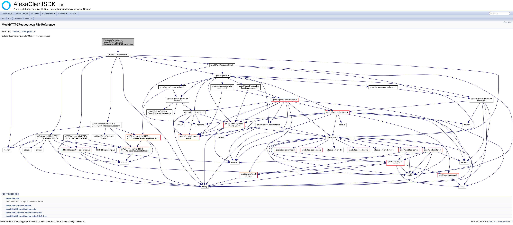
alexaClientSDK (12, 198)
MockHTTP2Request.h (24, 31)
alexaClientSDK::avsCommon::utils (20, 209)
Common (28, 18)
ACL (3, 18)
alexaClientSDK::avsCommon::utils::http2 (23, 213)
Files (73, 14)
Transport (18, 18)
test (9, 18)
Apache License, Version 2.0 (500, 221)
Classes (62, 14)
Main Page (7, 13)
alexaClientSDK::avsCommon (18, 205)
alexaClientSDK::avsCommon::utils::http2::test (26, 216)
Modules (35, 13)
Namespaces (49, 14)
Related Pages (21, 13)
